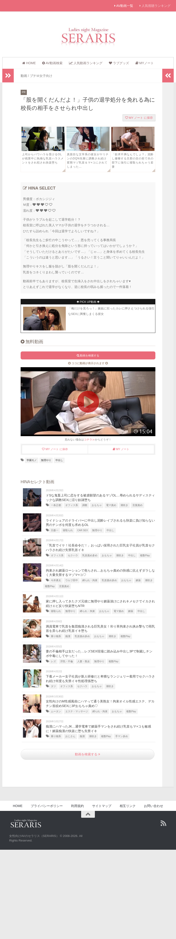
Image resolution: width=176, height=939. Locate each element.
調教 (84, 505)
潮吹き (124, 505)
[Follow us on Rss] (163, 823)
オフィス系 (71, 505)
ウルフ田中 (71, 580)
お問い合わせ (153, 805)
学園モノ (32, 460)
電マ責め (111, 505)
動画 (24, 76)
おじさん (70, 736)
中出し (59, 460)
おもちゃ (97, 505)
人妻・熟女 (83, 661)
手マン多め (121, 736)
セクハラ (73, 555)
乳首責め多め (89, 555)
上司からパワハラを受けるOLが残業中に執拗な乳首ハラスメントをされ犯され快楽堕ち (43, 158)
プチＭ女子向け (41, 76)
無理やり (46, 460)
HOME (17, 805)
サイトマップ (101, 805)
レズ (53, 661)
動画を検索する (87, 754)
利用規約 (77, 805)
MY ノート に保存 (139, 117)
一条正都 (56, 505)
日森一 (54, 530)
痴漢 (67, 636)
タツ (53, 686)
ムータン (56, 711)
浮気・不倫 (66, 661)
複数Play (145, 555)
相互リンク (128, 805)
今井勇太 (56, 580)
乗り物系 (56, 636)
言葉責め (137, 505)
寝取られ (68, 530)
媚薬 (138, 580)
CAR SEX (82, 530)
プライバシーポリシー (47, 805)
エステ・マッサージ (76, 711)
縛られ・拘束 (89, 580)
